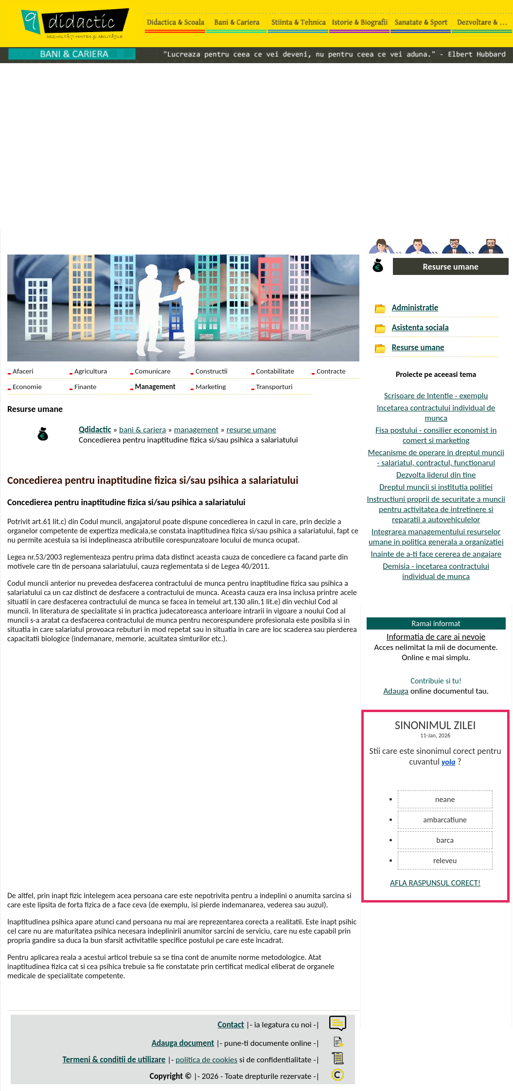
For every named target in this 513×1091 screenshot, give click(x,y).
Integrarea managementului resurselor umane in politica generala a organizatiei (436, 537)
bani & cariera (142, 430)
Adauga (395, 691)
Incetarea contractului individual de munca (436, 413)
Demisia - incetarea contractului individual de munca (436, 571)
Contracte (331, 371)
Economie (27, 386)
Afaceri (23, 371)
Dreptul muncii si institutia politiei (436, 487)
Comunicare (153, 371)
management (196, 430)
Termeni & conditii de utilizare (114, 1060)
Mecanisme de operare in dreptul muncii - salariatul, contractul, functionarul (436, 457)
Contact (231, 1025)
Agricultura (90, 371)
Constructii (211, 371)
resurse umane (251, 430)
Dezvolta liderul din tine (436, 475)
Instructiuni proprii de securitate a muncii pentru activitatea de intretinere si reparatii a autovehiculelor (436, 509)
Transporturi (274, 386)
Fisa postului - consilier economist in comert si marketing (435, 435)
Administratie (415, 308)
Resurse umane (418, 347)
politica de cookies (206, 1060)
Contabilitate (275, 371)
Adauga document (183, 1043)
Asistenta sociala (420, 328)
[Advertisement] (256, 141)
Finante (85, 386)
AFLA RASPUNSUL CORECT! (435, 883)
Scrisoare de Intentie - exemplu (436, 396)
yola (448, 762)
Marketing (210, 386)
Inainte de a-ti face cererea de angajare (436, 554)
